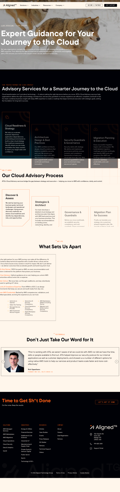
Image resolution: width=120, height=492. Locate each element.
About (59, 429)
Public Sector (25, 455)
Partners (42, 446)
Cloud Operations (7, 26)
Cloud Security (7, 444)
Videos (41, 452)
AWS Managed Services (7, 430)
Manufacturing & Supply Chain (26, 445)
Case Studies (43, 432)
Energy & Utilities (26, 429)
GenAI (5, 451)
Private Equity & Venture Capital (26, 450)
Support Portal (98, 448)
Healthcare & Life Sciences (26, 437)
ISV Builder (42, 442)
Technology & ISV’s (27, 461)
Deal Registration (62, 436)
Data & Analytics (8, 447)
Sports (23, 458)
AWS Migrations (8, 437)
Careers (59, 432)
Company (60, 425)
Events (41, 436)
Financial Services (26, 432)
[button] (3, 361)
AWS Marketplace (8, 434)
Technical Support (45, 449)
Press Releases (44, 439)
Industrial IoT (25, 441)
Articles (41, 429)
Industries (25, 425)
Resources (42, 425)
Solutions (6, 425)
